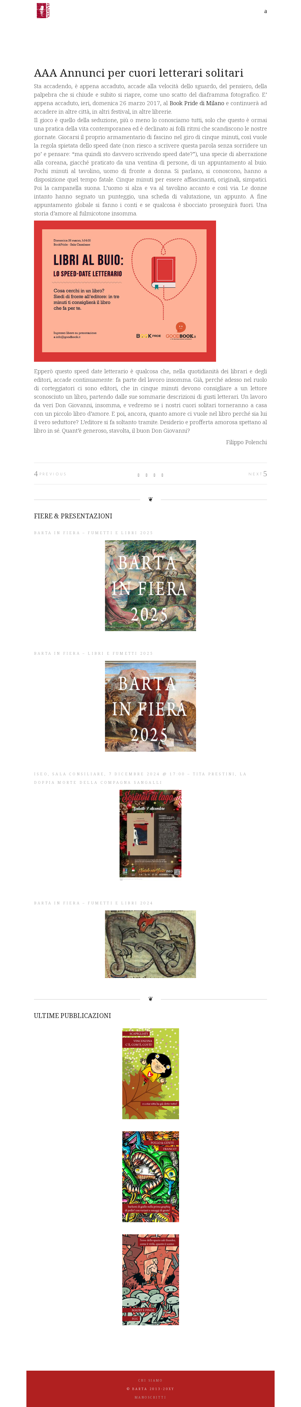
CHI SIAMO (150, 1380)
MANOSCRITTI (151, 1397)
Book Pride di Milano (197, 103)
